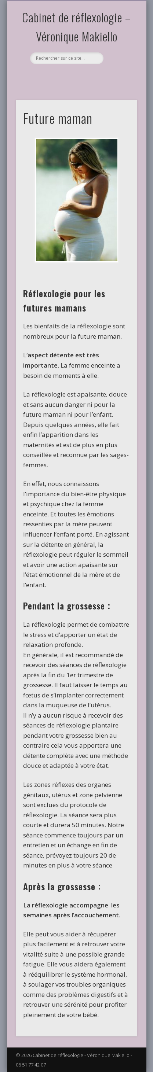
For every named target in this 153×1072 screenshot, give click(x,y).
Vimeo (75, 76)
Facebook (45, 76)
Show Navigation (119, 65)
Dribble (90, 76)
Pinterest (60, 76)
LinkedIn (106, 76)
